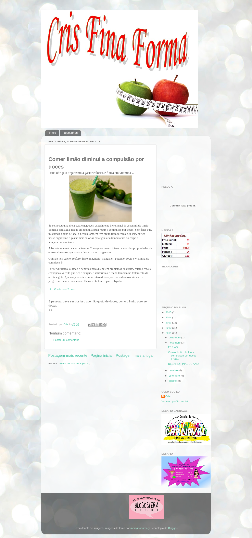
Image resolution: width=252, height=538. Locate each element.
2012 (169, 327)
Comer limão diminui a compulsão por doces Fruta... (182, 355)
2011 (169, 333)
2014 (169, 317)
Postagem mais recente (67, 355)
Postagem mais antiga (134, 355)
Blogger (172, 528)
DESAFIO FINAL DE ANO (183, 363)
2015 (169, 312)
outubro (174, 370)
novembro (175, 342)
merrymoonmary (139, 528)
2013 (169, 322)
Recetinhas (70, 132)
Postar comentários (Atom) (74, 363)
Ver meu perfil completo (175, 401)
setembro (175, 375)
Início (52, 132)
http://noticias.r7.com (61, 289)
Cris (167, 396)
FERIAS (173, 347)
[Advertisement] (181, 158)
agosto (173, 380)
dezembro (175, 337)
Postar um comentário (66, 339)
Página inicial (101, 355)
